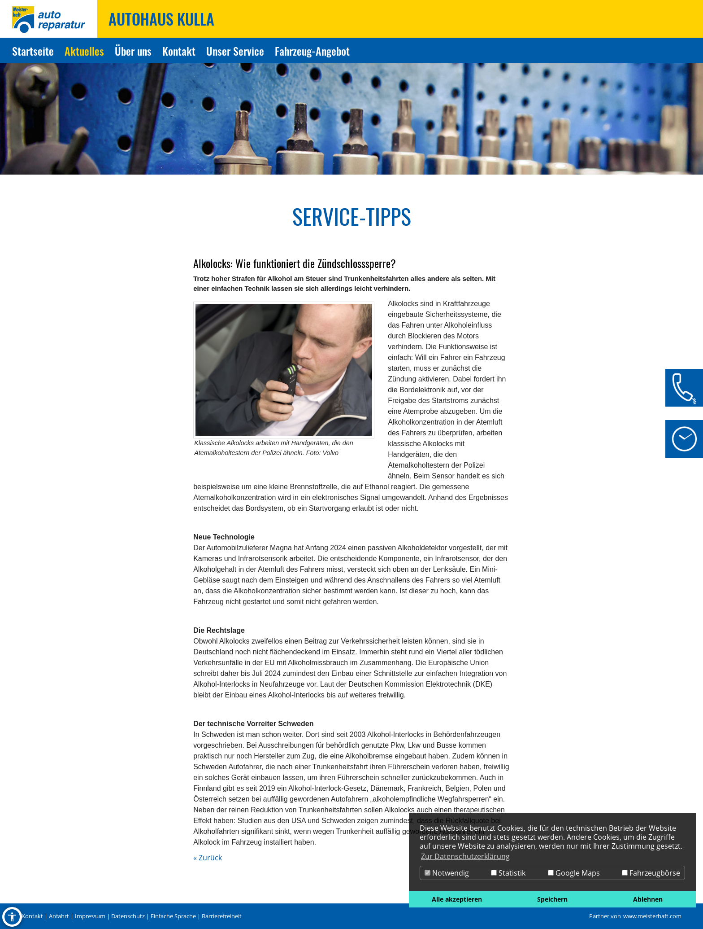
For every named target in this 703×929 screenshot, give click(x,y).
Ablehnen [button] (648, 899)
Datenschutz (128, 916)
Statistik (508, 873)
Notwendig (447, 873)
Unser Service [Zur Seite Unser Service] (235, 51)
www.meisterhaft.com (652, 916)
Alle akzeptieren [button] (457, 899)
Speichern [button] (552, 899)
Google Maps (574, 873)
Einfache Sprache (173, 916)
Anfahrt (59, 916)
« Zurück (207, 858)
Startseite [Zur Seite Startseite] (33, 51)
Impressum (90, 916)
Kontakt (32, 916)
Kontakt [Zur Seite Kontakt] (178, 51)
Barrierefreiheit (222, 916)
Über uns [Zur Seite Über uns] (133, 51)
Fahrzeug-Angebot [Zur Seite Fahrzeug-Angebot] (312, 51)
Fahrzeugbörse (651, 873)
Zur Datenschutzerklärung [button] (465, 856)
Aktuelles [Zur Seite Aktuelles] (84, 51)
